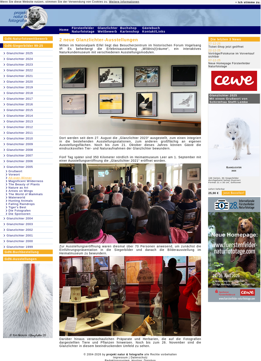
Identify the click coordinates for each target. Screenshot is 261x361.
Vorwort (14, 174)
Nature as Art (18, 187)
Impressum (120, 357)
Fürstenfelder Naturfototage (84, 29)
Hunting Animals (21, 200)
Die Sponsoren (20, 213)
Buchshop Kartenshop (130, 29)
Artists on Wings (21, 191)
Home (64, 29)
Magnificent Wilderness (26, 181)
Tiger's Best (17, 207)
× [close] (236, 2)
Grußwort (15, 171)
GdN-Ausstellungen (21, 259)
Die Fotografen (20, 210)
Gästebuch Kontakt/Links (154, 29)
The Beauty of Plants (24, 184)
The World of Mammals (26, 194)
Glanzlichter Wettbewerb (108, 29)
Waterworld (17, 197)
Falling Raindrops (22, 204)
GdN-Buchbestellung (22, 252)
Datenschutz (139, 357)
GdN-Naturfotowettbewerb (26, 38)
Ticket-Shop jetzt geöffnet (226, 46)
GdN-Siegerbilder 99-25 (24, 45)
